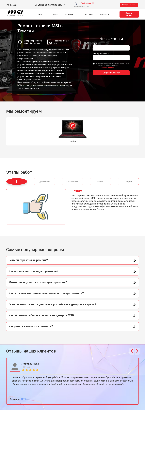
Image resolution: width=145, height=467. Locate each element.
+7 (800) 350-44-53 (86, 3)
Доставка (88, 14)
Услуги (39, 14)
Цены (55, 14)
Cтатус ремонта (129, 5)
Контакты (104, 14)
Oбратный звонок (129, 14)
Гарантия (69, 14)
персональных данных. (105, 67)
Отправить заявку (111, 73)
